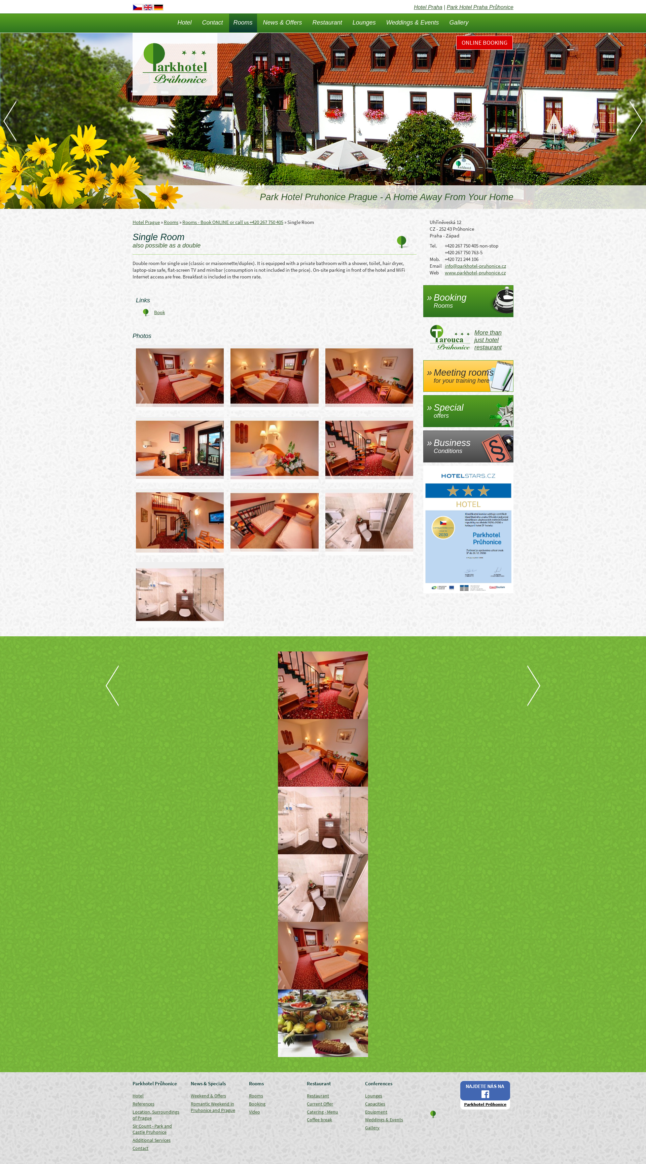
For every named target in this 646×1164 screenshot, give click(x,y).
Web (434, 272)
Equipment (376, 1112)
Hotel (184, 22)
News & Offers (282, 22)
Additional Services (152, 1140)
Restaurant (327, 22)
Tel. (433, 245)
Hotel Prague (146, 222)
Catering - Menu (322, 1112)
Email (436, 266)
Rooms (243, 22)
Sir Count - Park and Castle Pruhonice (152, 1129)
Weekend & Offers (208, 1096)
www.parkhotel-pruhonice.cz (475, 272)
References (143, 1104)
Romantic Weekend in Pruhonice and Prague (213, 1107)
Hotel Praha (428, 7)
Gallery (459, 22)
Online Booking (484, 42)
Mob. (435, 259)
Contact (212, 22)
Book (159, 312)
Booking (257, 1104)
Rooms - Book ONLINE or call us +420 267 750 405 (232, 222)
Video (254, 1112)
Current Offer (320, 1104)
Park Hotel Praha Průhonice (480, 7)
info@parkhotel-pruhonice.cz (475, 266)
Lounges (364, 22)
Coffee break (319, 1120)
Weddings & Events (412, 22)
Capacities (375, 1104)
